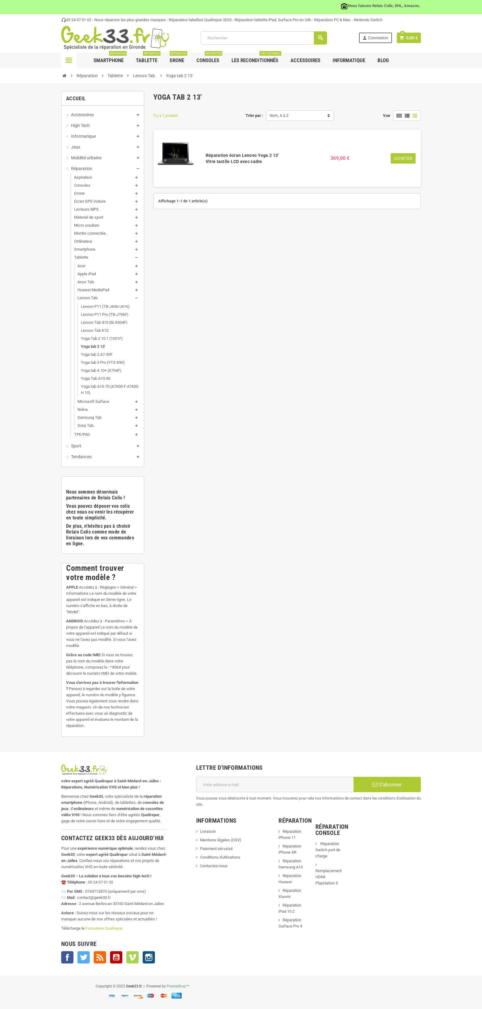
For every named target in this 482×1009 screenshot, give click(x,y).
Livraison (208, 831)
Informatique (349, 60)
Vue (386, 115)
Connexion (375, 38)
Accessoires (305, 60)
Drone (178, 58)
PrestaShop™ (178, 986)
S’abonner (387, 784)
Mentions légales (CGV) (220, 840)
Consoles (209, 58)
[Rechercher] (263, 38)
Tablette (148, 58)
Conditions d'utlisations (220, 857)
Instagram (149, 957)
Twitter (83, 957)
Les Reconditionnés (256, 58)
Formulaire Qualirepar (104, 928)
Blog (383, 60)
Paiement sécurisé (216, 848)
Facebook (67, 957)
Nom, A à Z (279, 115)
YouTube (116, 957)
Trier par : (254, 115)
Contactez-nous (213, 866)
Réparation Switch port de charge (327, 849)
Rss (100, 957)
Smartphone (110, 58)
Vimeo (132, 957)
